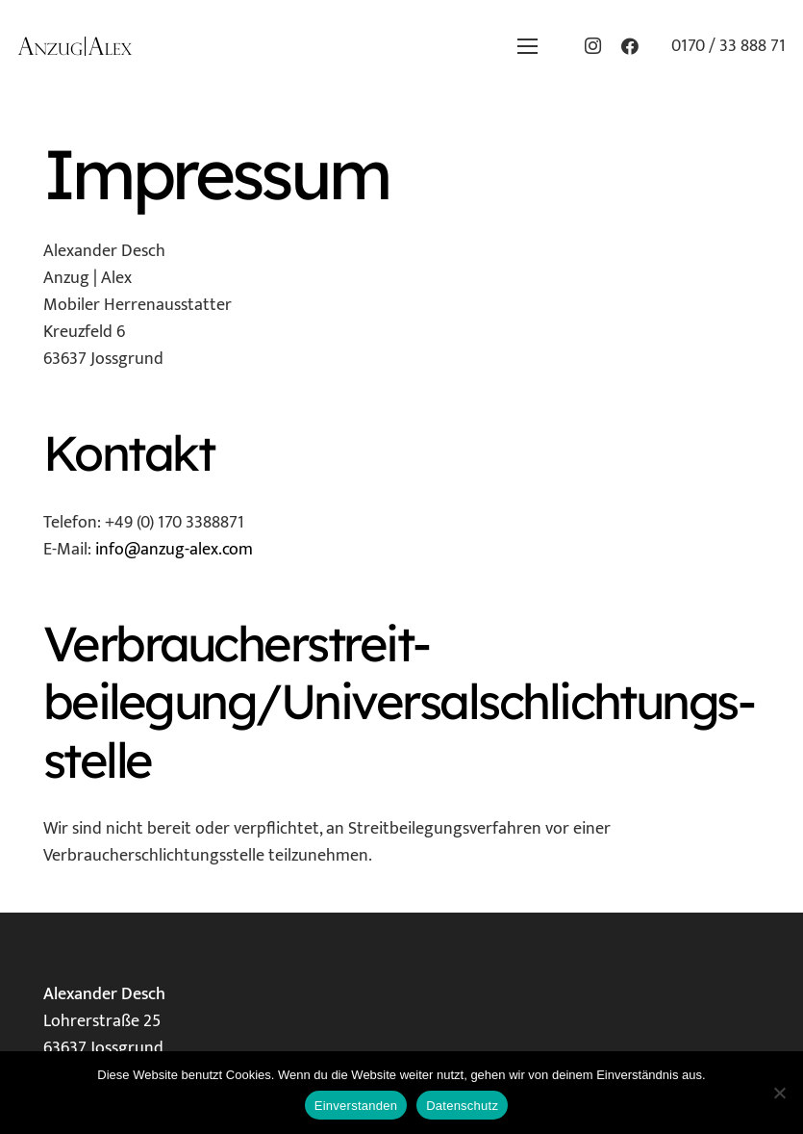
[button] (527, 46)
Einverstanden (355, 1105)
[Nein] (779, 1092)
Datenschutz (462, 1105)
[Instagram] (593, 46)
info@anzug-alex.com (174, 549)
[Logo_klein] (75, 46)
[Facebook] (630, 46)
